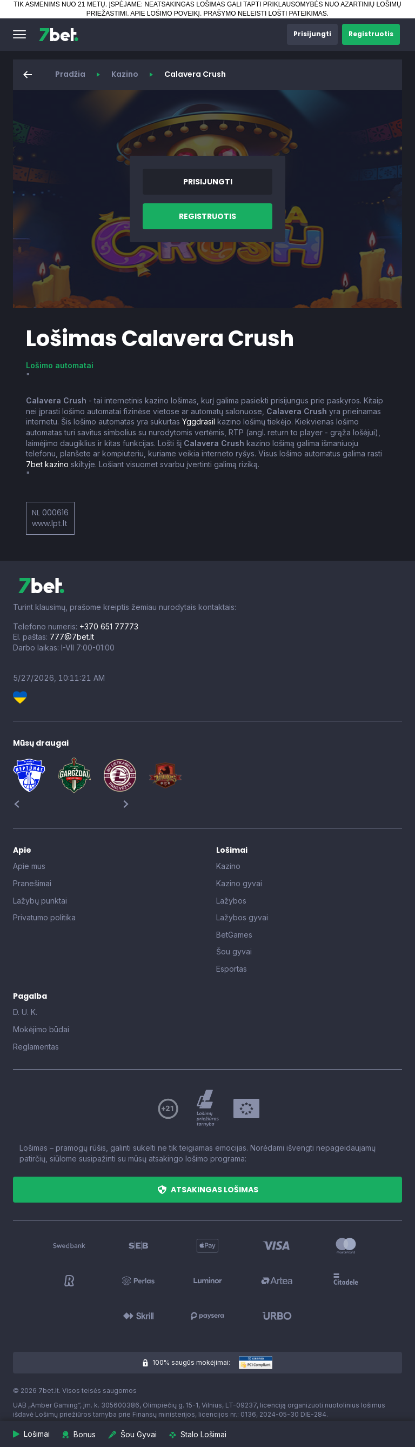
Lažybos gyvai (242, 917)
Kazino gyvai (239, 883)
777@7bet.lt (72, 636)
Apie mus (29, 866)
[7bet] (58, 34)
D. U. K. (25, 1012)
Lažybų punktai (40, 900)
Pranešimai (32, 883)
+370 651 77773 (108, 626)
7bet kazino (47, 464)
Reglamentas (36, 1046)
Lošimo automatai (59, 365)
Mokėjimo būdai (41, 1029)
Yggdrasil (198, 421)
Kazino (124, 74)
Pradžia (70, 74)
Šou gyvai (234, 951)
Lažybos (231, 900)
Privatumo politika (44, 917)
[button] (19, 34)
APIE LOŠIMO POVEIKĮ (165, 13)
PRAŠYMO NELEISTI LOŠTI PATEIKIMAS (265, 13)
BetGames (234, 934)
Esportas (231, 968)
